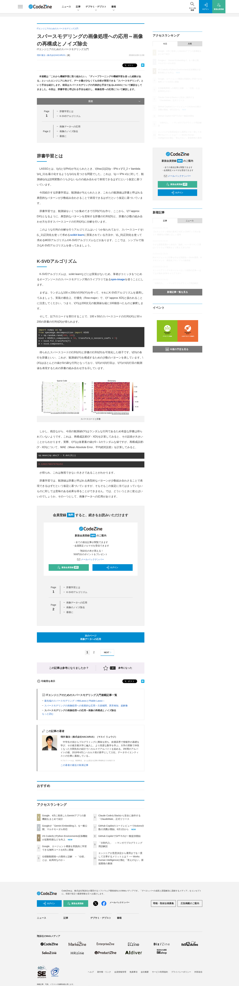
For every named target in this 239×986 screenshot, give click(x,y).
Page (46, 131)
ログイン (112, 567)
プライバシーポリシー (181, 972)
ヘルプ (91, 972)
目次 (114, 101)
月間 (190, 44)
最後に (63, 136)
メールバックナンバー (90, 559)
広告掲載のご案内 (190, 903)
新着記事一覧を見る (177, 292)
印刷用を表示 (46, 681)
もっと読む (48, 714)
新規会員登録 (68, 567)
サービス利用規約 (160, 972)
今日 (165, 44)
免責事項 (133, 972)
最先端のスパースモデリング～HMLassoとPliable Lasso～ (74, 700)
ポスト (129, 65)
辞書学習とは (66, 111)
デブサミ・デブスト (96, 6)
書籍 (113, 6)
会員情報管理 (120, 972)
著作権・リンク (104, 972)
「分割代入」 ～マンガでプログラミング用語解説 (175, 283)
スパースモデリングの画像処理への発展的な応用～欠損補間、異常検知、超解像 (86, 705)
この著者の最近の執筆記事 (74, 765)
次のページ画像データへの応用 (90, 637)
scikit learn (77, 234)
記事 (78, 6)
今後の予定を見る (177, 349)
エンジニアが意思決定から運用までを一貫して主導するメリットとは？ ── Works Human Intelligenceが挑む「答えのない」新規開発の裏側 (180, 135)
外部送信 (198, 972)
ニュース (66, 6)
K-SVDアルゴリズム (70, 116)
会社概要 (145, 972)
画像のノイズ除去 (69, 131)
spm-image (118, 279)
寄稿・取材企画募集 (163, 903)
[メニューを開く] (20, 6)
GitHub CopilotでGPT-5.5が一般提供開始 (119, 836)
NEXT (108, 652)
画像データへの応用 (70, 126)
